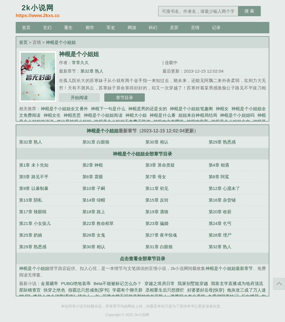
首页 (26, 27)
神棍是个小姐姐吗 (237, 115)
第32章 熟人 (91, 71)
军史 (111, 27)
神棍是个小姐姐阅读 (103, 115)
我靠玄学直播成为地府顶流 (237, 283)
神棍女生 (52, 115)
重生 (68, 27)
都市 (89, 27)
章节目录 (124, 97)
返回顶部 (279, 284)
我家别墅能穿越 (193, 283)
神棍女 (222, 108)
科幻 (153, 27)
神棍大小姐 (136, 115)
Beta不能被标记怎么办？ (117, 283)
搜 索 (249, 11)
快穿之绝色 (54, 290)
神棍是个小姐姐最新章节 (229, 268)
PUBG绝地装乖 (76, 283)
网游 (132, 27)
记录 (216, 27)
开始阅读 (79, 97)
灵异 (174, 27)
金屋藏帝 (49, 283)
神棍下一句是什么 (108, 108)
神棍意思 (72, 115)
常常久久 (80, 62)
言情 (195, 27)
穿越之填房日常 (159, 283)
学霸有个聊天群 (127, 290)
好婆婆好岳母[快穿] (205, 290)
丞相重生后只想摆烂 (164, 290)
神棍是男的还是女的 (147, 108)
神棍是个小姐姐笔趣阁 (191, 108)
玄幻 (47, 27)
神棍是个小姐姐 (61, 42)
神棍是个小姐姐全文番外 (64, 108)
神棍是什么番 (163, 115)
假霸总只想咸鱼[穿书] (88, 290)
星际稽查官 (30, 290)
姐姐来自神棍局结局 (197, 115)
